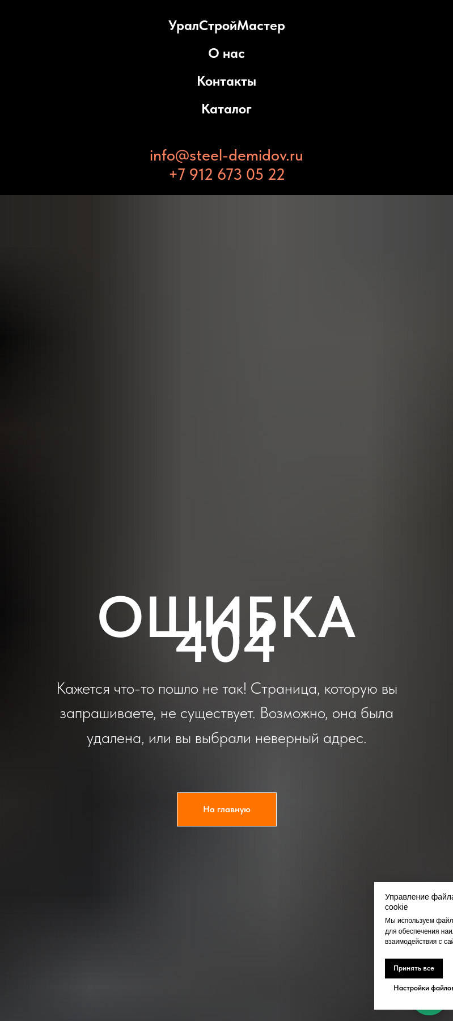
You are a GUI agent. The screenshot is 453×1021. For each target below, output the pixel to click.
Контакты (226, 81)
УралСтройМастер (226, 25)
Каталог (226, 108)
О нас (226, 53)
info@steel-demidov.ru (226, 154)
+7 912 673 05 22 (226, 174)
